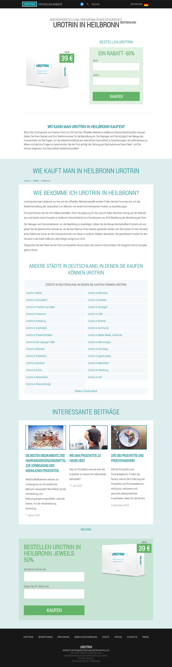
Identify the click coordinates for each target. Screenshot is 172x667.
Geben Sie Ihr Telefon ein (36, 586)
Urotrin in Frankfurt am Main (40, 307)
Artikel (118, 636)
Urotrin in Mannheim (98, 363)
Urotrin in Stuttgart (98, 307)
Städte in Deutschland (86, 391)
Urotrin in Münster (35, 349)
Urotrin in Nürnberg (98, 349)
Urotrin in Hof (95, 377)
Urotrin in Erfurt (34, 370)
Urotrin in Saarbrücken (99, 356)
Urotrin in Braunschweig (38, 384)
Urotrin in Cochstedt (36, 328)
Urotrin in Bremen (97, 321)
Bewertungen (45, 636)
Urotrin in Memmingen (99, 342)
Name (95, 60)
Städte (105, 636)
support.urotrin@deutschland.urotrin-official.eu (86, 650)
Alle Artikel (86, 529)
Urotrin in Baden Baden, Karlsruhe (105, 335)
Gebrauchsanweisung (85, 636)
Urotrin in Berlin (34, 293)
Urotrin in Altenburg (98, 370)
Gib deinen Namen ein (35, 569)
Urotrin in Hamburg (36, 321)
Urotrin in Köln (95, 314)
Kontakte (132, 636)
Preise (145, 636)
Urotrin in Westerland (37, 377)
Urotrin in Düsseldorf (36, 300)
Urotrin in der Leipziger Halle (40, 342)
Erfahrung (63, 636)
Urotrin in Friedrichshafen (39, 335)
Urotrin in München (98, 293)
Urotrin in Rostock (35, 363)
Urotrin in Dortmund (98, 328)
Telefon (96, 75)
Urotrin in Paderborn (36, 356)
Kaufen (116, 96)
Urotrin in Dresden (97, 300)
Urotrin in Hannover (36, 314)
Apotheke (28, 636)
